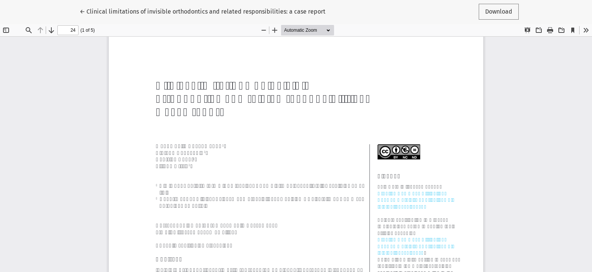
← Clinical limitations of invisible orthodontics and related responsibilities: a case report (202, 11)
